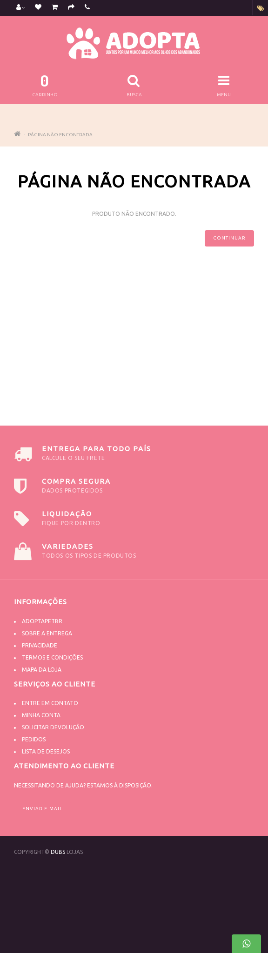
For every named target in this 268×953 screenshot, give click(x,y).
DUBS (58, 852)
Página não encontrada (60, 134)
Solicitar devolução (53, 727)
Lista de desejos (46, 751)
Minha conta (41, 715)
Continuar (229, 237)
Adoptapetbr (42, 621)
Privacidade (39, 645)
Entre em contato (50, 703)
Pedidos (34, 739)
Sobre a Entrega (47, 633)
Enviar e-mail (42, 808)
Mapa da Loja (41, 669)
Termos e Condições (52, 657)
